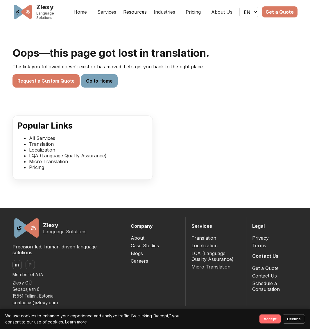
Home (80, 12)
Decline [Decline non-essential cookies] (294, 319)
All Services (42, 138)
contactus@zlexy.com (35, 302)
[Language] (248, 12)
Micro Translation (48, 161)
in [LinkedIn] (17, 265)
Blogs (137, 253)
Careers (139, 261)
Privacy (260, 238)
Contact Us (264, 276)
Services (106, 12)
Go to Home (99, 81)
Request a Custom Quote (46, 81)
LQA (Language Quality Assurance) (68, 156)
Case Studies (145, 245)
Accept (270, 319)
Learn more (76, 321)
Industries (164, 12)
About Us (221, 12)
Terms (259, 245)
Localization (42, 150)
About (137, 238)
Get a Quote (280, 12)
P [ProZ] (30, 265)
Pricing (193, 12)
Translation (41, 144)
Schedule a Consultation (266, 286)
